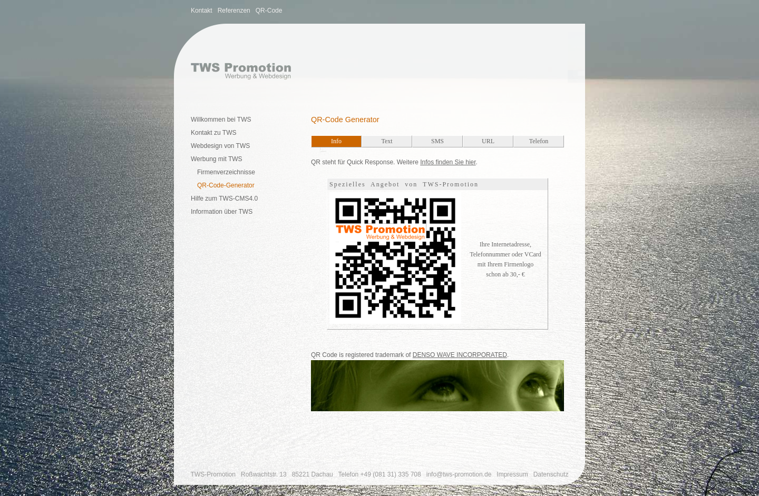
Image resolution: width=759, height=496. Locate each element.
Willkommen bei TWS (221, 119)
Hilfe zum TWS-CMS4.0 (224, 198)
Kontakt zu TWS (213, 132)
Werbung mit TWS (216, 159)
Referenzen (234, 10)
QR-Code (269, 10)
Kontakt (201, 10)
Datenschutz (551, 474)
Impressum (512, 474)
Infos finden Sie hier (447, 162)
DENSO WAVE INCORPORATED (460, 355)
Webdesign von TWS (220, 146)
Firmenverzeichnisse (226, 172)
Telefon (379, 474)
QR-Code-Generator (226, 185)
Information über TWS (221, 211)
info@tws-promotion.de (459, 474)
